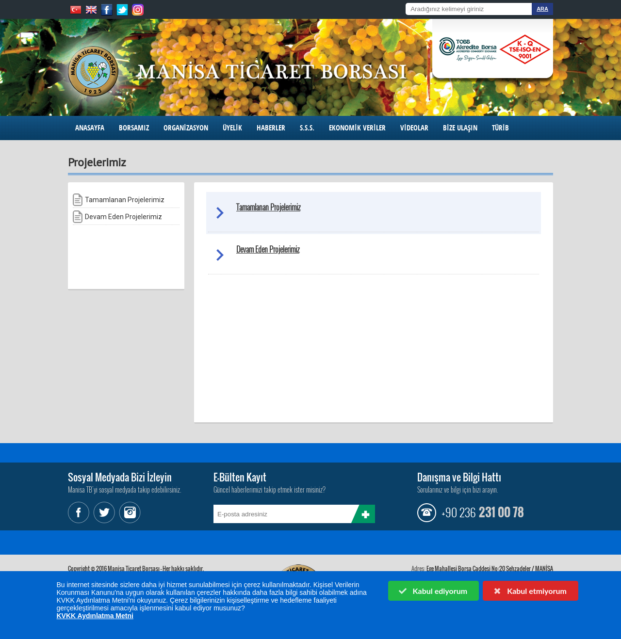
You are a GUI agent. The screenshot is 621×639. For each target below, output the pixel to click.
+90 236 (458, 512)
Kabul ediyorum (432, 590)
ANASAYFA (89, 128)
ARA (542, 9)
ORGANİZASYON (185, 128)
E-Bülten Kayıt (239, 477)
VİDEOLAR (414, 128)
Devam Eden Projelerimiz (267, 249)
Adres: (418, 568)
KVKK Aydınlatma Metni (95, 616)
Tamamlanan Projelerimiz (268, 207)
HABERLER (271, 128)
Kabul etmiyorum (530, 590)
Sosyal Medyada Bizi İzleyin (120, 477)
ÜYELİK (232, 128)
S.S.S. (307, 128)
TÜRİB (500, 128)
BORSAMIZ (134, 128)
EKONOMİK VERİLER (357, 128)
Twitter (104, 512)
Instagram (128, 512)
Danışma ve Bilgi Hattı (459, 477)
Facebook (80, 512)
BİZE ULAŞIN (460, 128)
